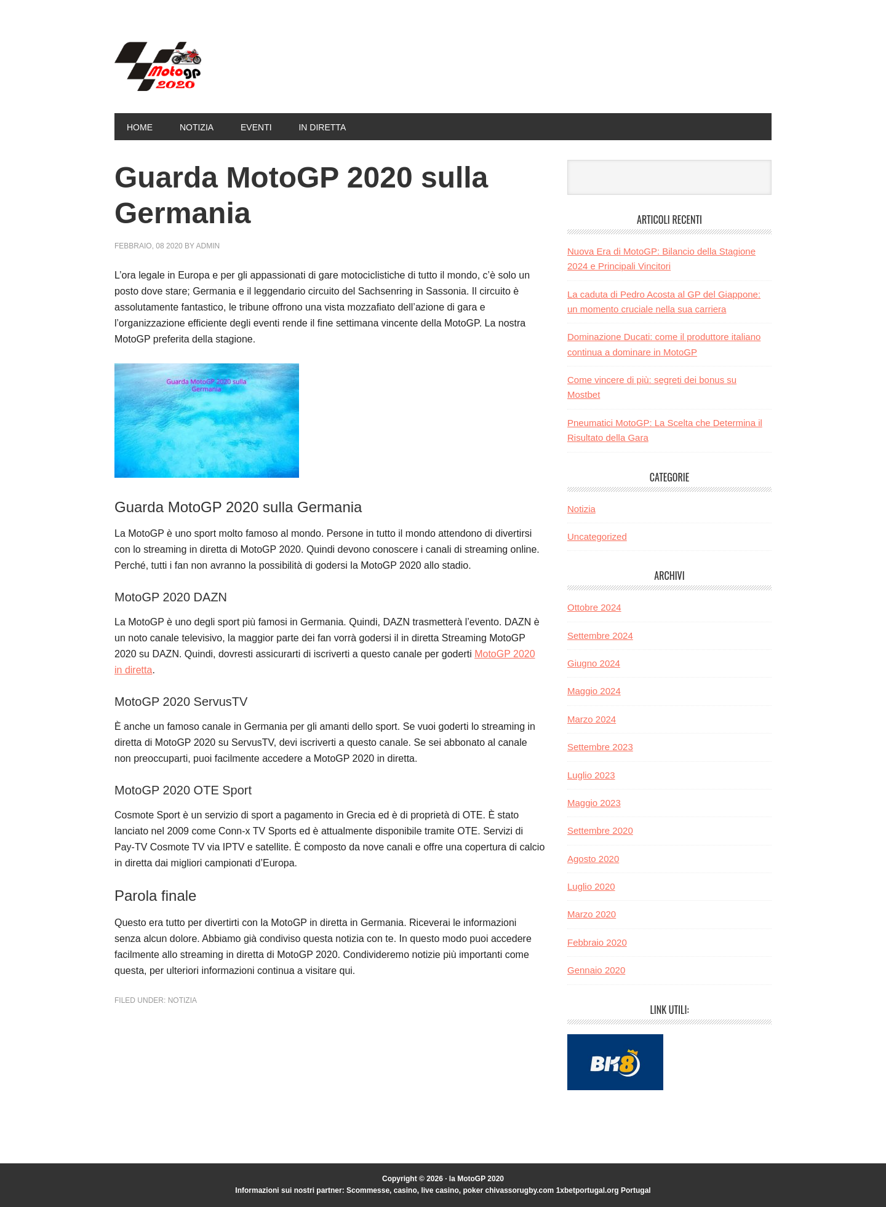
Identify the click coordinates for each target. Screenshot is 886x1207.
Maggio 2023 (594, 802)
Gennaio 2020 (596, 970)
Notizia (182, 1000)
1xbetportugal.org (587, 1190)
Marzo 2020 (591, 914)
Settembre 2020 (600, 830)
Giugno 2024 (593, 663)
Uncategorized (597, 536)
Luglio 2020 (591, 886)
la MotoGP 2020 (197, 66)
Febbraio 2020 (597, 942)
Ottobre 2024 (594, 607)
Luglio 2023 (591, 775)
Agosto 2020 (593, 858)
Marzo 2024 (591, 719)
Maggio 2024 (594, 691)
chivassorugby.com (519, 1190)
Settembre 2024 (600, 635)
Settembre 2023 (600, 747)
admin (208, 246)
